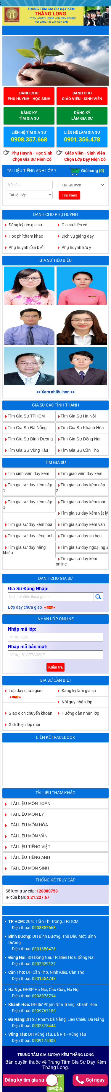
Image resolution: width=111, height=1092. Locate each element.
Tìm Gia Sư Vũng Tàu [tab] (25, 450)
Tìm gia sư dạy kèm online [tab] (76, 561)
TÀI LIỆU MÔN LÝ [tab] (25, 814)
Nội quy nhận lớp (77, 702)
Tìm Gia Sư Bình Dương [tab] (28, 438)
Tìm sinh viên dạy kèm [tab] (26, 473)
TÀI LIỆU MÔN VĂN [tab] (27, 835)
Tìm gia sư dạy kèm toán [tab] (81, 501)
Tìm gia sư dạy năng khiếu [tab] (24, 550)
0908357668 (44, 927)
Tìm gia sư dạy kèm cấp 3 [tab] (27, 504)
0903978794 (44, 995)
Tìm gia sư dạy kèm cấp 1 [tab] (27, 487)
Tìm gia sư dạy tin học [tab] (79, 535)
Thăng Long (55, 1067)
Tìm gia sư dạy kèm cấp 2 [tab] (80, 487)
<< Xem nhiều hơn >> (55, 392)
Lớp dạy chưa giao (32, 607)
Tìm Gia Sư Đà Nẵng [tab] (24, 427)
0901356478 (44, 948)
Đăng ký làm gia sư (79, 690)
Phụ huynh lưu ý (76, 247)
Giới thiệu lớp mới (24, 724)
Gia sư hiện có (74, 224)
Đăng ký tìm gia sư (31, 1080)
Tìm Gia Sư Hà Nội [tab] (76, 416)
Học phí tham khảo (26, 236)
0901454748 (44, 978)
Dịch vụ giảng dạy (78, 236)
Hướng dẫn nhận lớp (80, 713)
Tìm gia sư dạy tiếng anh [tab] (28, 535)
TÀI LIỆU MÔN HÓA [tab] (27, 824)
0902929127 (44, 963)
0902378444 (44, 1025)
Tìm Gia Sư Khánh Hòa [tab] (80, 427)
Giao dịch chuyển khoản (30, 713)
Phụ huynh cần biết (26, 247)
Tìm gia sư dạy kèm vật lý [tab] (82, 512)
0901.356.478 (82, 139)
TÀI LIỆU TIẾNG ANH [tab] (28, 857)
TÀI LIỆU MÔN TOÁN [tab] (28, 803)
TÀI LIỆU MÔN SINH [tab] (27, 868)
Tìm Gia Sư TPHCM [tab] (24, 416)
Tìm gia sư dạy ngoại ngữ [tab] (82, 547)
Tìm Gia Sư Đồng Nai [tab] (78, 438)
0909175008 (44, 1040)
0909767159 (44, 1010)
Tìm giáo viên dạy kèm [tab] (79, 473)
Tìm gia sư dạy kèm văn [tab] (80, 524)
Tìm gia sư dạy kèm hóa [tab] (27, 524)
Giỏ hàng (86, 171)
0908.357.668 (29, 139)
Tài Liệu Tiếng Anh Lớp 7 (32, 170)
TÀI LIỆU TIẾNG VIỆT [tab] (28, 846)
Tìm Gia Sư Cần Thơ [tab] (77, 450)
